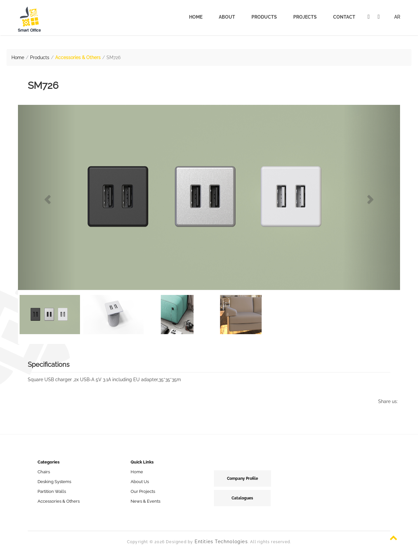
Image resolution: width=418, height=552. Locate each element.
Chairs (44, 471)
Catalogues (242, 498)
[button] (46, 197)
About (227, 17)
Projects (305, 17)
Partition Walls (52, 491)
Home (195, 17)
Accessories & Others (78, 57)
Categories (48, 462)
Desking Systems (54, 481)
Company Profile (242, 478)
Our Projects (143, 491)
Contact (344, 17)
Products (264, 17)
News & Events (145, 501)
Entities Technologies (221, 541)
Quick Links (142, 462)
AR (397, 17)
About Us (140, 481)
